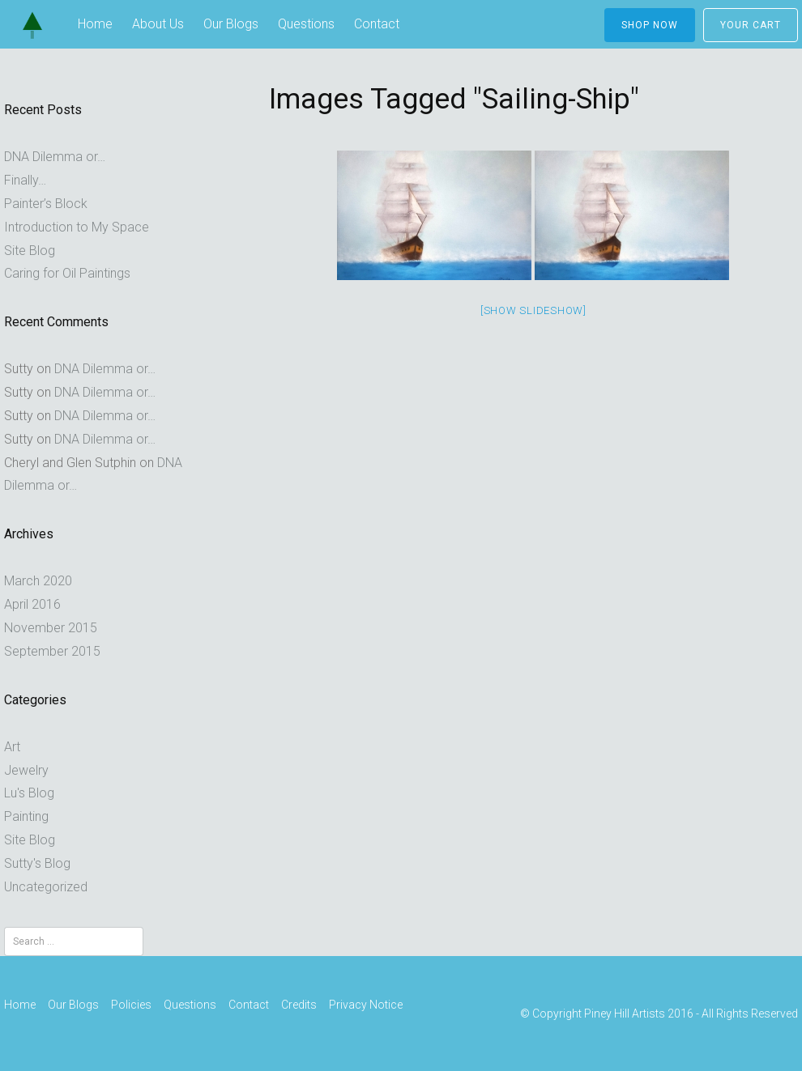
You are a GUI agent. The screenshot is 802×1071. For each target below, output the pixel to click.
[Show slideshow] (533, 310)
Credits (299, 1004)
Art (12, 746)
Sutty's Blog (37, 863)
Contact (376, 24)
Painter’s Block (45, 203)
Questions (306, 24)
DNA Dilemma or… (54, 156)
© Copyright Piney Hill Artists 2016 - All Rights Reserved (659, 1014)
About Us (158, 24)
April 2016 (32, 604)
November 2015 (50, 627)
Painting (26, 816)
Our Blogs (230, 24)
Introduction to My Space (76, 227)
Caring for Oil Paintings (67, 273)
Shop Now (649, 25)
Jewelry (26, 770)
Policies (131, 1004)
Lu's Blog (29, 793)
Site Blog (29, 250)
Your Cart (750, 25)
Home (95, 24)
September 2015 (52, 651)
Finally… (25, 180)
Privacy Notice (366, 1004)
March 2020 (38, 581)
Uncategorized (45, 887)
